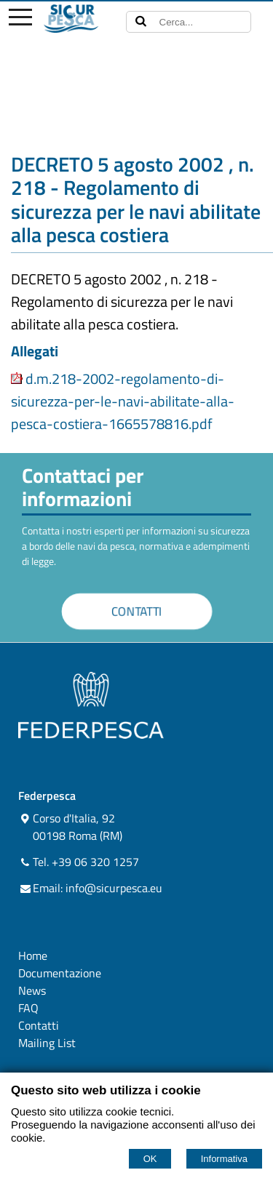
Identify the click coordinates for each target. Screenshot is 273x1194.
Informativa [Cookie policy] (224, 1158)
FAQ (28, 1008)
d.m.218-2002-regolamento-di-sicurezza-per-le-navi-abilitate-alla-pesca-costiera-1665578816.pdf (122, 401)
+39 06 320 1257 (95, 861)
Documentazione (59, 973)
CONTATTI (136, 612)
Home (32, 955)
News (32, 990)
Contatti (38, 1025)
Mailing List (47, 1042)
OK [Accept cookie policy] (150, 1158)
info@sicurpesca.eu (114, 888)
